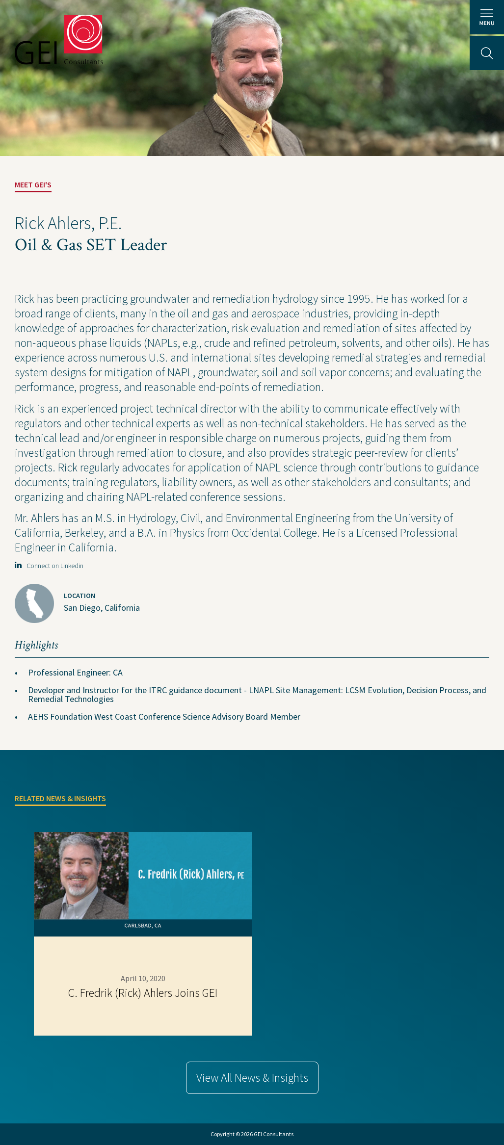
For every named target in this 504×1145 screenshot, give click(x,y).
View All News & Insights (252, 1077)
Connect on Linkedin (49, 565)
